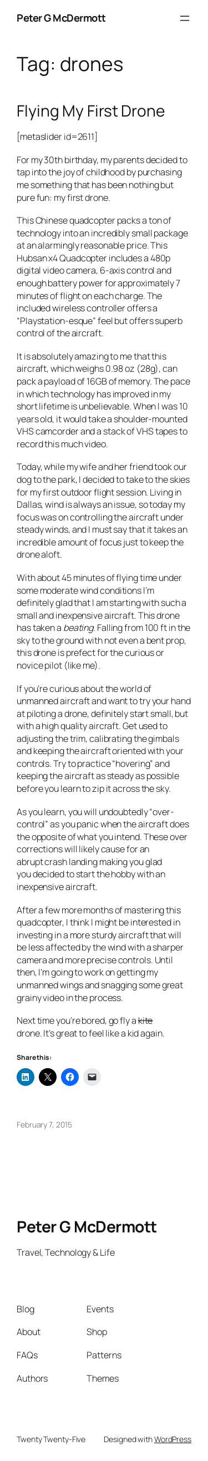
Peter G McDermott (61, 17)
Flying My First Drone (91, 111)
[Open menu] (184, 18)
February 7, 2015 (44, 1124)
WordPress (172, 1439)
